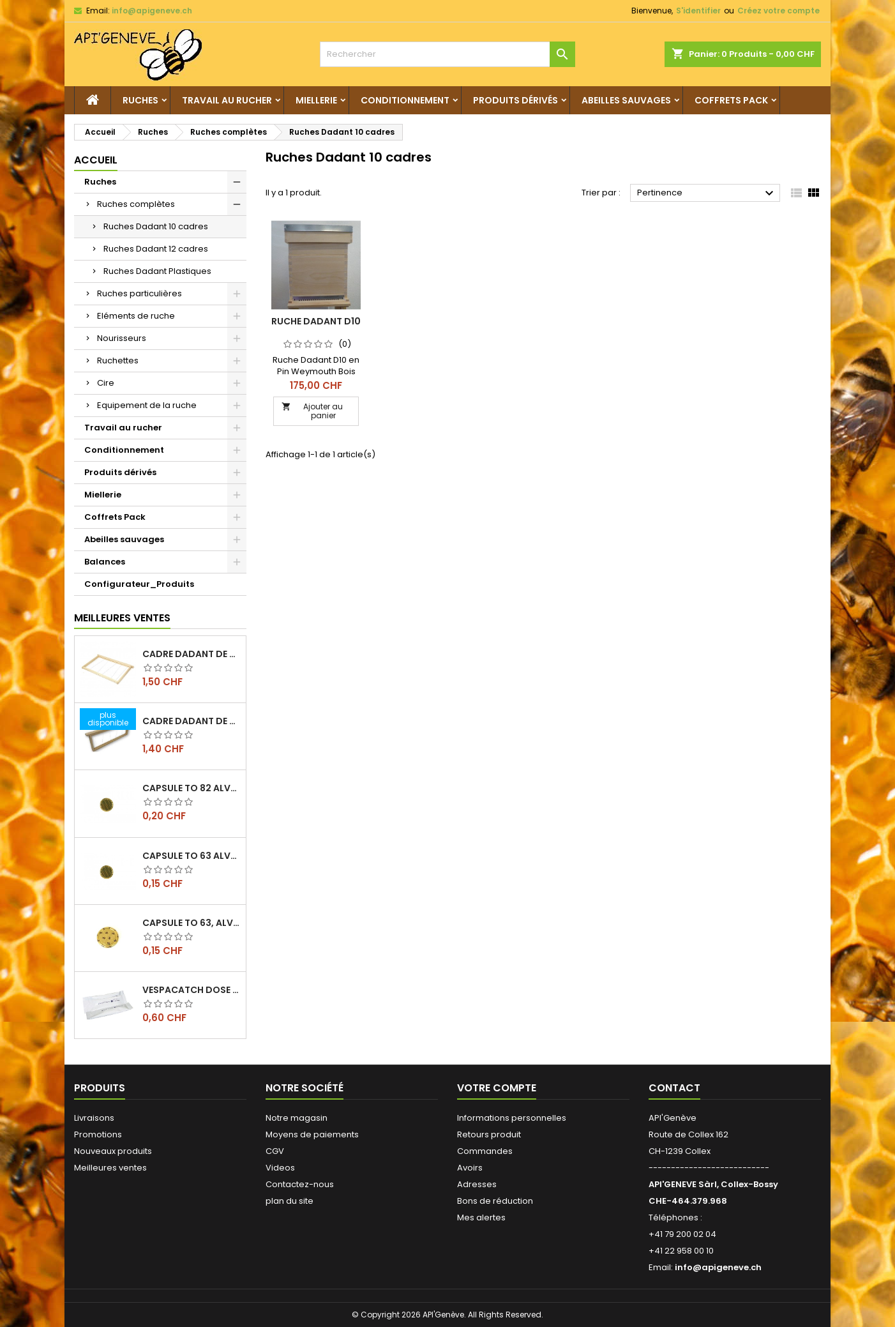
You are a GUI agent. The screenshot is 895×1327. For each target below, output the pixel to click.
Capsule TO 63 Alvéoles (191, 856)
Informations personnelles (511, 1118)
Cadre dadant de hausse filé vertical (191, 721)
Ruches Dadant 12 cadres (155, 249)
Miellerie (316, 100)
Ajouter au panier (312, 411)
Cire (105, 383)
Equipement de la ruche (147, 405)
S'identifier (698, 10)
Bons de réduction (495, 1201)
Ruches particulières (139, 293)
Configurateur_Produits (139, 584)
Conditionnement (405, 100)
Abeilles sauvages (626, 100)
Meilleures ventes (110, 1168)
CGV (275, 1151)
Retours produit (489, 1134)
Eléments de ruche (136, 316)
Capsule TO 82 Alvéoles (191, 788)
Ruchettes (118, 360)
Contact (674, 1088)
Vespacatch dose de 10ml (191, 990)
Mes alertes (481, 1217)
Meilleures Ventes (122, 617)
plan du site (289, 1201)
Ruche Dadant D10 (316, 321)
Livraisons (94, 1118)
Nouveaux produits (113, 1151)
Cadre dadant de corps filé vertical (191, 654)
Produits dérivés (515, 100)
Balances (104, 562)
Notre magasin (296, 1118)
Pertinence (707, 193)
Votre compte (496, 1088)
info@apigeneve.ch (152, 10)
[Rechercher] (447, 54)
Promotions (98, 1134)
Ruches (140, 100)
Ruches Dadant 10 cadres (155, 226)
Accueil (95, 160)
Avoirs (470, 1168)
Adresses (477, 1184)
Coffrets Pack (731, 100)
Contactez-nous (300, 1184)
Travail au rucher (227, 100)
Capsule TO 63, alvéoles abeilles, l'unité (191, 923)
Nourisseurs (121, 338)
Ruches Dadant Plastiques (157, 271)
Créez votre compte (778, 10)
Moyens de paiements (312, 1134)
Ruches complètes (136, 204)
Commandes (485, 1151)
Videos (280, 1168)
